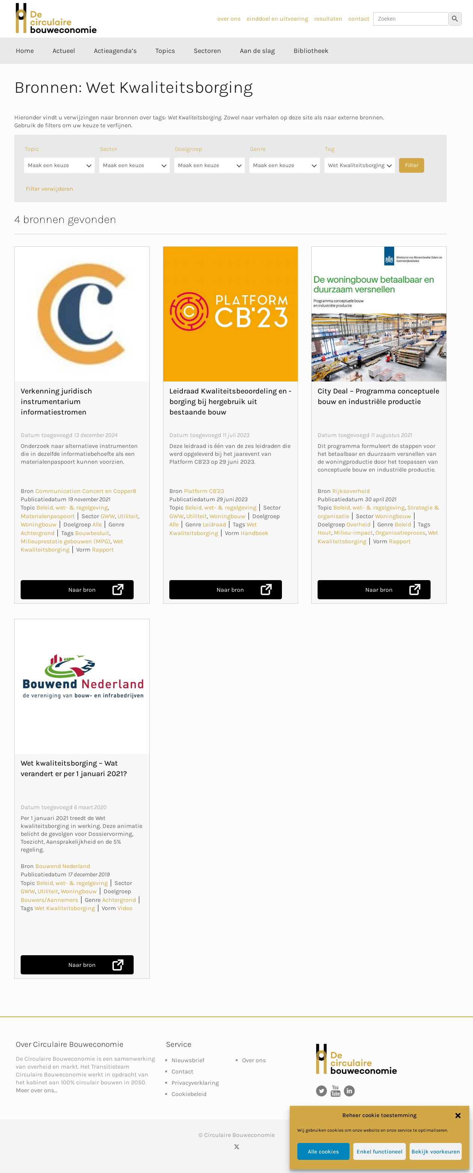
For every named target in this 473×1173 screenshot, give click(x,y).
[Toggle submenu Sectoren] (207, 67)
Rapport (103, 549)
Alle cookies (323, 1151)
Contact (182, 1071)
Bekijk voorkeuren (435, 1151)
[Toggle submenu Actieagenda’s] (115, 67)
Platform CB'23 (204, 491)
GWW (108, 516)
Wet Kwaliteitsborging (65, 908)
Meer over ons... (36, 1090)
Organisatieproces (400, 532)
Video (125, 908)
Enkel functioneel (379, 1151)
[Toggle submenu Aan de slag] (257, 67)
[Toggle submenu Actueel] (64, 67)
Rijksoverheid (351, 491)
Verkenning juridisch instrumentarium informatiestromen (56, 401)
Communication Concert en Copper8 (85, 491)
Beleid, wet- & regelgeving (72, 507)
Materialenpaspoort (48, 516)
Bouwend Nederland (62, 866)
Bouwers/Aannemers (49, 899)
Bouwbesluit (92, 533)
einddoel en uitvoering (277, 18)
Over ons (254, 1060)
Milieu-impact (353, 532)
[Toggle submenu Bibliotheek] (311, 67)
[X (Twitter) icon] (237, 1146)
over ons (229, 18)
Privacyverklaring (195, 1082)
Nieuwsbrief (188, 1060)
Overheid (358, 524)
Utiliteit (127, 516)
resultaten (328, 18)
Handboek (254, 533)
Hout (324, 532)
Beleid (403, 524)
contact (358, 18)
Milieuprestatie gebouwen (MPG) (65, 541)
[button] (458, 1115)
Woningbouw (39, 524)
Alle (97, 524)
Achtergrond (37, 533)
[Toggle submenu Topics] (165, 67)
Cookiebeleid (189, 1094)
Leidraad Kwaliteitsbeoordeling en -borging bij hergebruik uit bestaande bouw (230, 401)
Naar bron (82, 589)
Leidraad (214, 524)
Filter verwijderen (49, 188)
